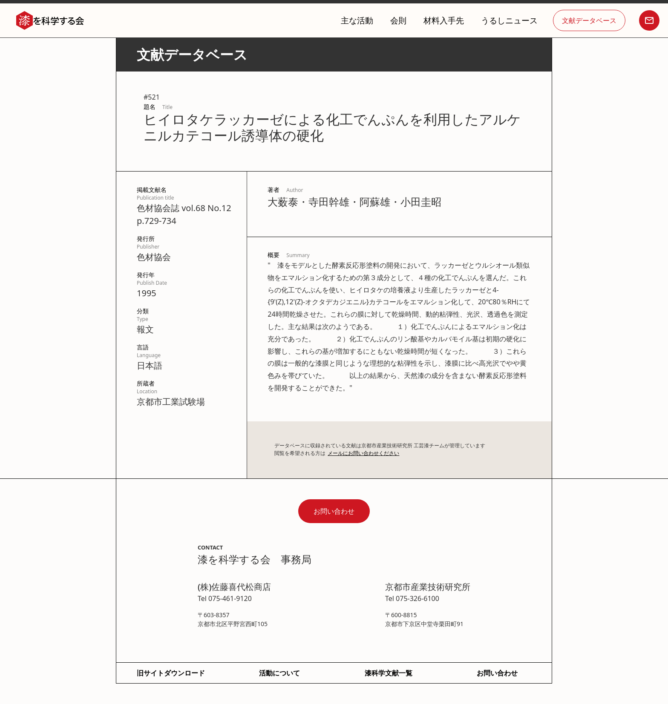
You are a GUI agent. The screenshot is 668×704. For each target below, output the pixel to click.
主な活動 (357, 20)
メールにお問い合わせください (363, 453)
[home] (50, 20)
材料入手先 (443, 20)
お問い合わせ (334, 511)
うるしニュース (509, 20)
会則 (398, 20)
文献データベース (589, 20)
